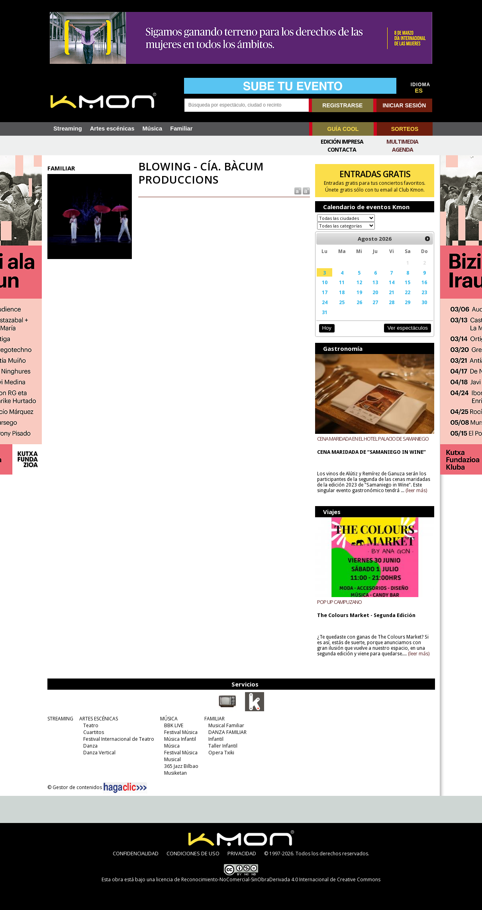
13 (375, 282)
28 (391, 302)
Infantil (215, 739)
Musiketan (175, 773)
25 (342, 302)
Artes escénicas (112, 128)
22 (407, 292)
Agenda (402, 149)
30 (424, 302)
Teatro (90, 725)
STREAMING (60, 718)
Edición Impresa (342, 141)
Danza (90, 745)
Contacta (341, 149)
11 (342, 282)
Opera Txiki (221, 752)
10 (324, 282)
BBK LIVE (173, 725)
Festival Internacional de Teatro (118, 739)
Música (152, 128)
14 (391, 282)
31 (324, 312)
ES (419, 90)
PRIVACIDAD (241, 853)
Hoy (326, 328)
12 (359, 282)
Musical (172, 759)
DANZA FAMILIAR (227, 732)
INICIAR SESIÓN (404, 105)
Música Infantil (180, 739)
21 (391, 292)
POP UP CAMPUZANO (339, 601)
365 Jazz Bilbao (181, 766)
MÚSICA (169, 718)
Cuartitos (93, 732)
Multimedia (402, 141)
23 (424, 292)
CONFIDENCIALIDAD (136, 853)
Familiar (181, 128)
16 (424, 282)
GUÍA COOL (343, 129)
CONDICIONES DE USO (193, 853)
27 (375, 302)
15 (407, 282)
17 (324, 292)
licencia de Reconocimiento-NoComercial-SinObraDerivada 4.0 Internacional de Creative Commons (268, 879)
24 (324, 302)
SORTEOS (404, 129)
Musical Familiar (226, 725)
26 (359, 302)
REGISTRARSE (342, 105)
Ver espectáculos (407, 328)
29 (407, 302)
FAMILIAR (214, 718)
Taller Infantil (222, 745)
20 (375, 292)
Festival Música (181, 732)
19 (359, 292)
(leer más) (416, 490)
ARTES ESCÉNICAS (98, 718)
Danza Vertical (99, 752)
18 (342, 292)
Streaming (67, 128)
